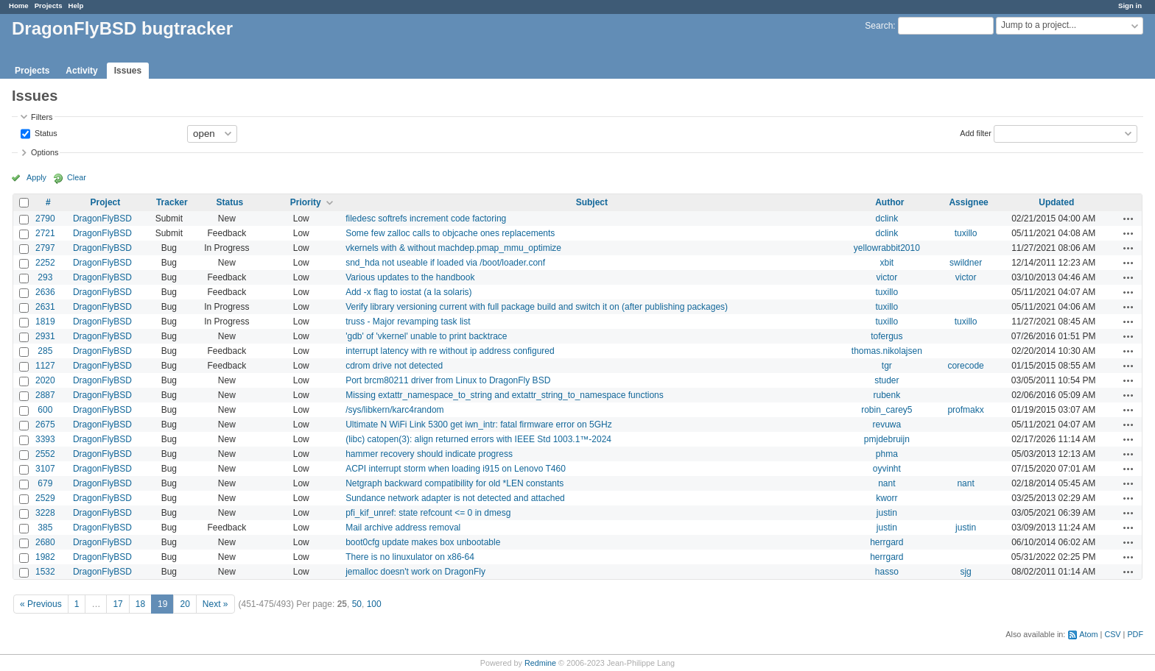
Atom (1088, 634)
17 (117, 604)
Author (889, 202)
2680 (45, 542)
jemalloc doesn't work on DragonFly (415, 572)
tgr (887, 366)
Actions (1128, 218)
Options (44, 152)
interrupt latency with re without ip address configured (449, 351)
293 (45, 277)
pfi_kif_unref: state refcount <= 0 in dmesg (427, 513)
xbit (887, 263)
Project (106, 202)
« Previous (41, 604)
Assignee (968, 202)
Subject (592, 202)
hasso (887, 572)
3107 (45, 469)
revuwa (887, 424)
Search (879, 26)
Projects (49, 5)
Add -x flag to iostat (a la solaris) (408, 292)
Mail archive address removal (402, 527)
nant (886, 483)
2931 (45, 336)
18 (140, 604)
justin (887, 513)
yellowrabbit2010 (887, 248)
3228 (45, 513)
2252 (45, 263)
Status (44, 132)
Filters (41, 117)
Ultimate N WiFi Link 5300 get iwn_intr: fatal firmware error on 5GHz (478, 424)
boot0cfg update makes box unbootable (422, 542)
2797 (45, 248)
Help (76, 5)
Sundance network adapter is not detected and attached (455, 498)
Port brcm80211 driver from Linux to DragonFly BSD (447, 380)
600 (45, 410)
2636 (45, 292)
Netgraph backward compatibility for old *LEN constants (454, 483)
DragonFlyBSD (102, 218)
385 (45, 527)
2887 (45, 395)
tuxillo (966, 233)
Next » (215, 604)
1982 (45, 557)
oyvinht (887, 469)
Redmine (540, 662)
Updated (1056, 202)
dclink (887, 218)
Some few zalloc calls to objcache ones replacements (450, 233)
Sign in (1130, 5)
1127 (45, 366)
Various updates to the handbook (409, 277)
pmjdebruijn (887, 439)
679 (45, 483)
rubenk (887, 395)
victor (887, 277)
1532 (45, 572)
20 (184, 604)
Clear (76, 177)
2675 (45, 424)
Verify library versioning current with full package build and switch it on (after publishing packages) (536, 307)
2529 (45, 498)
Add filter (975, 132)
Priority (305, 202)
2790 (45, 218)
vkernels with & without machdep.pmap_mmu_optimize (453, 248)
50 (357, 604)
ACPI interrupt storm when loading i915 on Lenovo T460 (455, 469)
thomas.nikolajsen (887, 351)
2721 (45, 233)
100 (374, 604)
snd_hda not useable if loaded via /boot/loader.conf (445, 263)
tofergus (886, 336)
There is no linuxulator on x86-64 (409, 557)
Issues (127, 70)
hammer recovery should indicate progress (429, 454)
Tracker (172, 202)
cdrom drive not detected (394, 366)
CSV (1112, 634)
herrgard (886, 542)
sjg (965, 572)
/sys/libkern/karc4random (394, 410)
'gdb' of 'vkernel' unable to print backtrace (426, 336)
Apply (36, 177)
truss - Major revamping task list (407, 321)
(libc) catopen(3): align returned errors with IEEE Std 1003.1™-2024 (478, 439)
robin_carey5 (886, 410)
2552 (45, 454)
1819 (45, 321)
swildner (965, 263)
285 (45, 351)
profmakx (965, 410)
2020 (45, 380)
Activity (81, 70)
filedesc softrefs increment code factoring (425, 218)
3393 (45, 439)
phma (887, 454)
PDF (1135, 634)
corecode (965, 366)
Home (19, 5)
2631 (45, 307)
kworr (886, 498)
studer (886, 380)
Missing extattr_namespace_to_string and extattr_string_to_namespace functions (504, 395)
